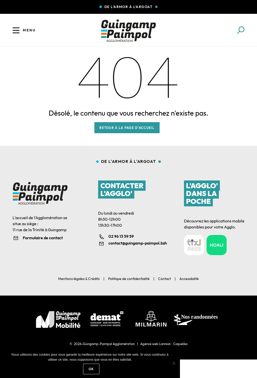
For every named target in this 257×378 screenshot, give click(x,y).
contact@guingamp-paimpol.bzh (133, 243)
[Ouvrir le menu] (16, 30)
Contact (164, 278)
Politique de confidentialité (129, 278)
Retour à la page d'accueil (126, 128)
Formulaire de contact (43, 237)
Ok (91, 369)
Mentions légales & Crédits (79, 278)
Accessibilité (189, 278)
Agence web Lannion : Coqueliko (163, 344)
